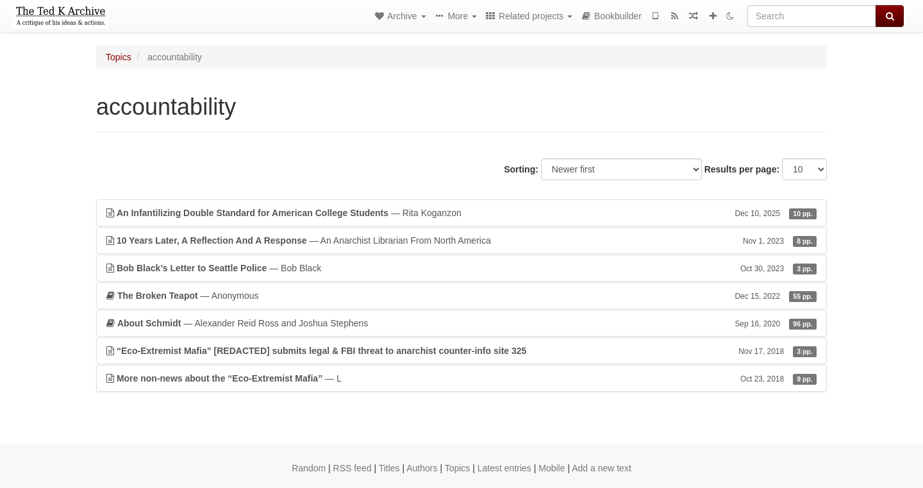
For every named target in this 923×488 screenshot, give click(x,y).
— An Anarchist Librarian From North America (461, 240)
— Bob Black (461, 268)
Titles (389, 468)
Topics (118, 57)
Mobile (551, 468)
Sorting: (521, 169)
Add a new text (601, 468)
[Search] (811, 16)
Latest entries (504, 468)
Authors (421, 468)
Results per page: (741, 169)
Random (309, 468)
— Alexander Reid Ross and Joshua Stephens (461, 323)
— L (461, 378)
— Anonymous (461, 295)
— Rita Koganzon (461, 212)
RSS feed (352, 468)
